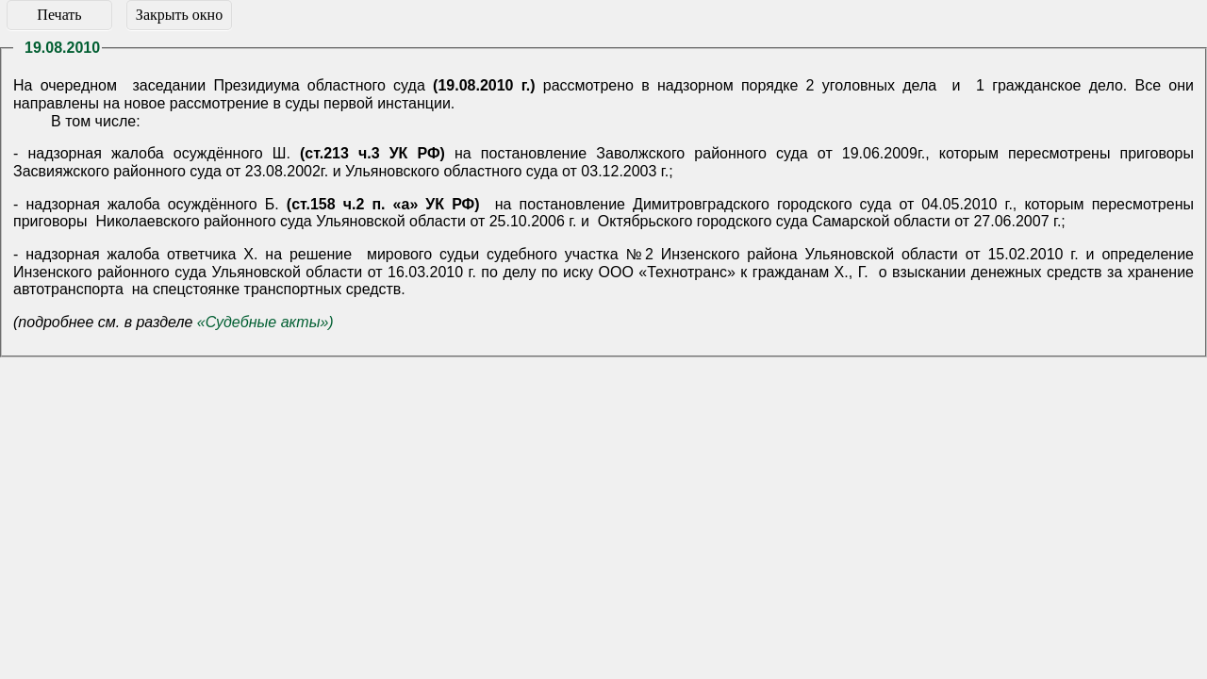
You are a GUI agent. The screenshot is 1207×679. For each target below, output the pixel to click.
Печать (59, 15)
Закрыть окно (179, 15)
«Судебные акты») (265, 322)
